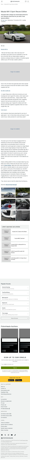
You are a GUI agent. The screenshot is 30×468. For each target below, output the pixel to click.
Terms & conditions (5, 422)
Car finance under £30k (6, 413)
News (2, 4)
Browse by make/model (6, 401)
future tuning (7, 165)
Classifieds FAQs (4, 392)
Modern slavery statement (7, 428)
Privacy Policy (15, 370)
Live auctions (4, 399)
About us (3, 386)
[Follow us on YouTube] (12, 435)
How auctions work (5, 390)
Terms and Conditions (24, 370)
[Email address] (15, 364)
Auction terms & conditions (7, 424)
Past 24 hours (4, 406)
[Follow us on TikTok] (15, 435)
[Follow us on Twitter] (5, 435)
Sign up (15, 367)
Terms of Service (6, 441)
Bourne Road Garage (11, 184)
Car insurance (4, 417)
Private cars (3, 404)
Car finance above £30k (6, 415)
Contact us (3, 388)
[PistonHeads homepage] (15, 1)
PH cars (2, 403)
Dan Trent (4, 20)
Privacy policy (4, 426)
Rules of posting (4, 430)
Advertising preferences (6, 394)
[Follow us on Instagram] (8, 435)
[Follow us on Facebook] (2, 435)
